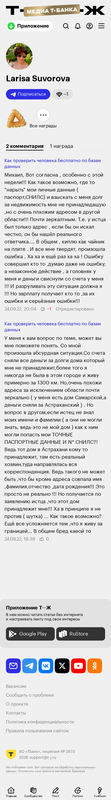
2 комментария (25, 146)
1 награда (61, 146)
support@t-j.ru (43, 757)
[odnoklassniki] (94, 665)
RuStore (73, 634)
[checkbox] (101, 26)
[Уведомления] (77, 26)
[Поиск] (66, 26)
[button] (62, 94)
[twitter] (62, 665)
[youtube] (78, 665)
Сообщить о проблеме (30, 695)
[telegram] (29, 665)
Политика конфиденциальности (40, 722)
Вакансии (16, 686)
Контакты (16, 713)
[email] (13, 665)
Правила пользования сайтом (37, 731)
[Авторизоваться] (89, 26)
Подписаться (28, 94)
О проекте (17, 704)
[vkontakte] (45, 665)
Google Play (27, 634)
